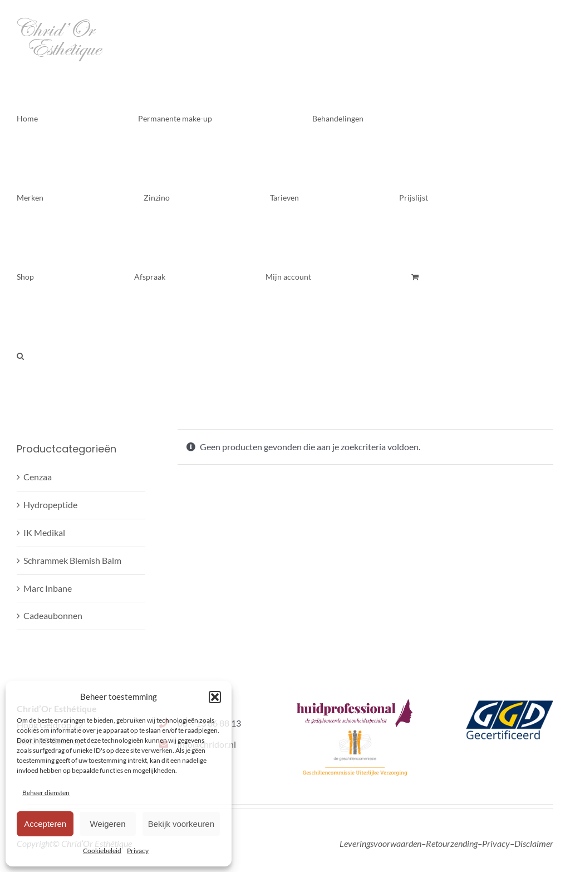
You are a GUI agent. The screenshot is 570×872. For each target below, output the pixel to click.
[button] (214, 697)
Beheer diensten (46, 792)
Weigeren (108, 824)
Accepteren (45, 824)
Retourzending (452, 843)
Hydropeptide (50, 504)
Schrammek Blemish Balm (72, 560)
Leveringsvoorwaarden (380, 843)
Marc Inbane (47, 588)
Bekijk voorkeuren (181, 824)
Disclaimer (533, 843)
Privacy (138, 850)
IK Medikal (44, 532)
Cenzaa (37, 476)
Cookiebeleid (102, 850)
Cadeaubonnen (52, 615)
